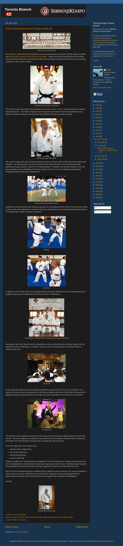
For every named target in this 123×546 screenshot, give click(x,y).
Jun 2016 (101, 156)
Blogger (110, 541)
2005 (98, 194)
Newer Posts (11, 527)
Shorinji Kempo (36, 517)
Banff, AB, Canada (19, 520)
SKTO (108, 70)
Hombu (21, 517)
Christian (14, 517)
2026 (98, 105)
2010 (98, 179)
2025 (98, 108)
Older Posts (82, 527)
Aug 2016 (101, 142)
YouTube (103, 56)
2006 (98, 191)
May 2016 (101, 159)
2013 (98, 169)
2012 (98, 172)
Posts (98, 208)
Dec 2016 (101, 139)
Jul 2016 (101, 145)
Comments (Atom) (21, 532)
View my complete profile (102, 87)
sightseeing (47, 517)
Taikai (65, 517)
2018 (98, 130)
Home (47, 527)
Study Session (57, 517)
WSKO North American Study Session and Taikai (27, 57)
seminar (27, 517)
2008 (98, 185)
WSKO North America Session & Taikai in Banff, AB (28, 28)
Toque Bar (67, 390)
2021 (98, 121)
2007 (98, 188)
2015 (98, 163)
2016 (98, 136)
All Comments (100, 212)
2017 (98, 133)
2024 (98, 111)
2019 (98, 127)
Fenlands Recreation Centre (51, 109)
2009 (98, 182)
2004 (98, 198)
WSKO (70, 517)
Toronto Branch (18, 9)
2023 (98, 114)
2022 (98, 117)
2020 (98, 124)
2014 (98, 166)
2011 (98, 176)
